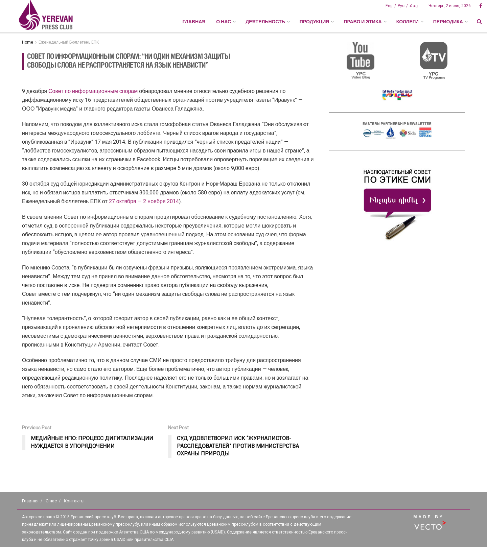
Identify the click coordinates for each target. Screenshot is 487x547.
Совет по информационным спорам (93, 91)
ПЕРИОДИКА (448, 21)
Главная (193, 21)
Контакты (74, 500)
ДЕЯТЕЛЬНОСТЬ (265, 21)
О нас (51, 500)
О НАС (223, 21)
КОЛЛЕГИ (407, 21)
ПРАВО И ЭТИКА (362, 21)
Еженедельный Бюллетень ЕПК (69, 42)
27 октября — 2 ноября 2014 (144, 201)
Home (27, 42)
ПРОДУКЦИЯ (314, 21)
